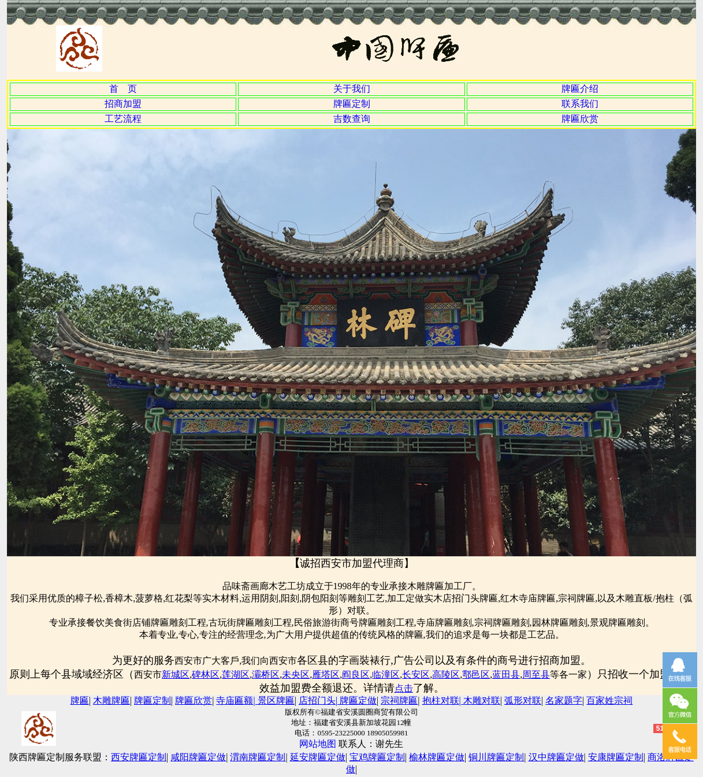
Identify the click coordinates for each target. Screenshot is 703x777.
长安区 (416, 674)
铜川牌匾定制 (496, 757)
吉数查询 (351, 119)
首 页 (123, 89)
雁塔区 (326, 674)
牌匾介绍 (579, 89)
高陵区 (446, 674)
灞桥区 (266, 674)
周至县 (536, 674)
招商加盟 (123, 104)
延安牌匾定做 (317, 757)
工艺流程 (123, 119)
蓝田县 (506, 674)
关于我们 (351, 89)
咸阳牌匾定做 (198, 757)
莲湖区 (236, 674)
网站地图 (317, 744)
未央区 (296, 674)
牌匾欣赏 (579, 119)
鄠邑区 (476, 674)
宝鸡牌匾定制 (377, 757)
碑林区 (206, 674)
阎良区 (356, 674)
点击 (404, 688)
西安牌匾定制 (138, 757)
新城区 (175, 674)
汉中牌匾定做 (556, 757)
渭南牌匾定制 (257, 757)
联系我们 (579, 104)
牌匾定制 (351, 104)
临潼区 (386, 674)
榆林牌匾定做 (436, 757)
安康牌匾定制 (616, 757)
